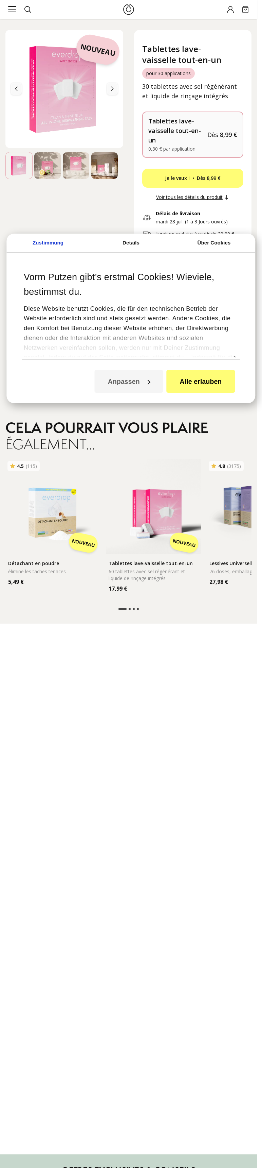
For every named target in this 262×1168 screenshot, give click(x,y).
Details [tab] (131, 232)
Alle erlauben (201, 370)
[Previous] (112, 89)
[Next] (16, 89)
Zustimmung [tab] (48, 232)
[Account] (230, 9)
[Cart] (245, 9)
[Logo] (128, 9)
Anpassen (129, 370)
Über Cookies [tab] (214, 232)
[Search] (28, 9)
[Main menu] (12, 9)
